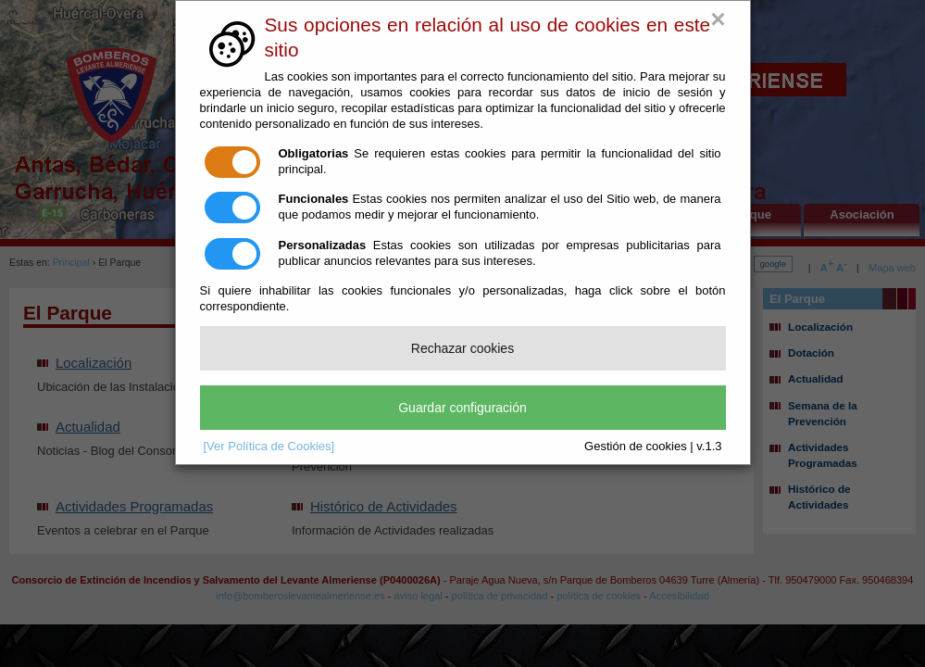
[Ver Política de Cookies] (269, 446)
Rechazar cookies (462, 348)
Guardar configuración (462, 407)
